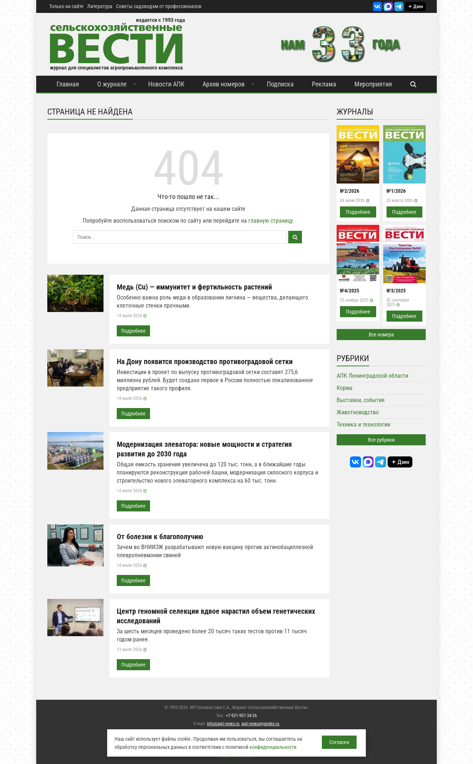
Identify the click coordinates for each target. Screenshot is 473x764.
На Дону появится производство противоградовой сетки (205, 361)
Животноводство (358, 412)
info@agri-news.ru (223, 723)
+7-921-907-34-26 (241, 715)
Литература (99, 6)
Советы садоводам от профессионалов (158, 6)
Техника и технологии (363, 424)
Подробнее (133, 331)
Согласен (339, 742)
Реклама (324, 84)
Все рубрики (381, 440)
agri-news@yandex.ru (260, 723)
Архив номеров (224, 84)
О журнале (111, 84)
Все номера (381, 335)
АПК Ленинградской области (372, 375)
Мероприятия (373, 84)
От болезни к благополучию (160, 536)
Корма (345, 387)
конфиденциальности (272, 747)
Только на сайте (66, 6)
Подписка (280, 84)
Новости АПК (166, 84)
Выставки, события (361, 400)
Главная (68, 84)
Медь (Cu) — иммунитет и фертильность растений (194, 286)
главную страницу (270, 220)
